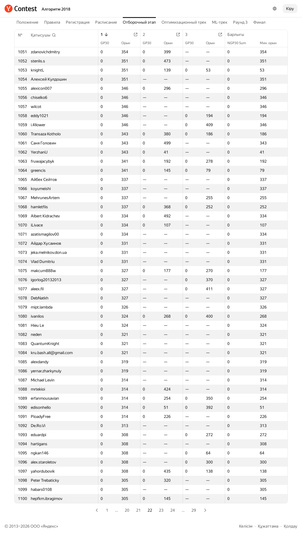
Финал (259, 22)
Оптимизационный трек (184, 22)
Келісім (245, 526)
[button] (43, 35)
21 (138, 510)
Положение (27, 22)
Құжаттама (268, 526)
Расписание (106, 22)
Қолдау (290, 526)
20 (127, 510)
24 (172, 510)
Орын (128, 43)
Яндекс (49, 526)
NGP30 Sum (239, 43)
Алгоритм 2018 (56, 9)
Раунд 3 (240, 22)
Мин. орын (271, 43)
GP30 (108, 43)
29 (193, 510)
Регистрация (77, 22)
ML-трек (219, 22)
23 (161, 510)
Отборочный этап (139, 22)
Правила (52, 22)
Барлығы (238, 34)
